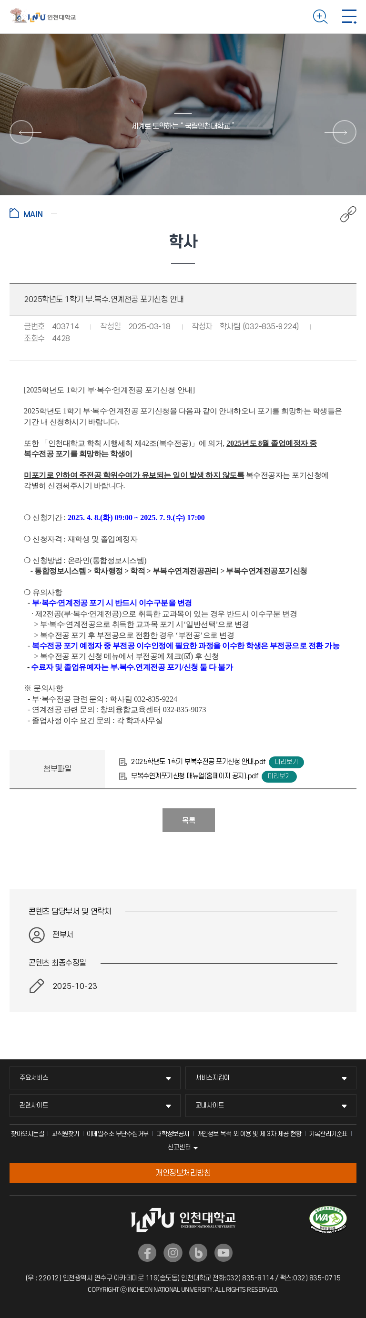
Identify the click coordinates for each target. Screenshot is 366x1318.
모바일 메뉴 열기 (349, 17)
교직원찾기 (65, 1133)
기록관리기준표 (328, 1133)
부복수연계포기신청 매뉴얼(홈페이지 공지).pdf (194, 776)
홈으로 (33, 213)
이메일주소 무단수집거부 (118, 1133)
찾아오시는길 (27, 1133)
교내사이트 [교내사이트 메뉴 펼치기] (209, 1105)
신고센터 (179, 1147)
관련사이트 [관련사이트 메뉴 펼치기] (34, 1105)
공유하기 (343, 214)
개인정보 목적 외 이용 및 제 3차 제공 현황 (249, 1133)
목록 (188, 820)
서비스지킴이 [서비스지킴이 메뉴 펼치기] (212, 1077)
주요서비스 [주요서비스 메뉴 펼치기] (34, 1077)
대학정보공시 (172, 1133)
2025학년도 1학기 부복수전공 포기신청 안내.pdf (198, 762)
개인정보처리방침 (183, 1173)
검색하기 (320, 17)
